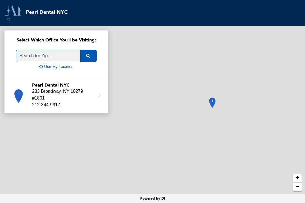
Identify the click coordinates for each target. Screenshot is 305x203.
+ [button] (297, 178)
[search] (89, 56)
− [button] (297, 187)
